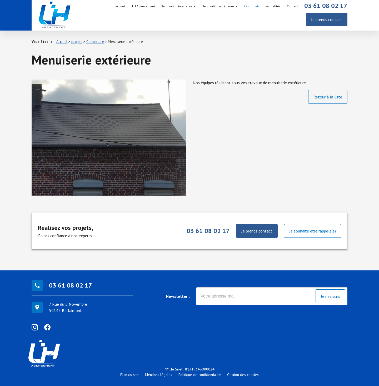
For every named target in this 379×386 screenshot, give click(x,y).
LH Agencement (143, 6)
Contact (292, 6)
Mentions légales (158, 374)
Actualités (273, 6)
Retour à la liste (327, 97)
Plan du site (129, 374)
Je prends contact (326, 19)
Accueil (120, 6)
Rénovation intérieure (176, 6)
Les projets (252, 6)
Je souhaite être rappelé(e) (312, 231)
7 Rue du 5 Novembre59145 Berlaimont (68, 307)
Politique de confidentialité (199, 374)
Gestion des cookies (243, 374)
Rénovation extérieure (218, 6)
